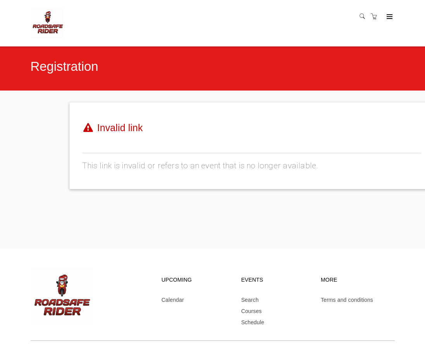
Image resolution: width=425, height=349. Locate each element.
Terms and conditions (347, 300)
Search (249, 300)
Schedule (252, 322)
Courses (251, 311)
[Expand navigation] (389, 17)
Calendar (173, 300)
